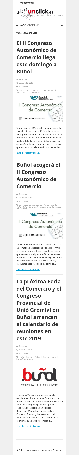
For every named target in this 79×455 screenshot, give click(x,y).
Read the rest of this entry (28, 152)
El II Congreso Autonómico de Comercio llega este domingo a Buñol (36, 57)
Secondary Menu (27, 24)
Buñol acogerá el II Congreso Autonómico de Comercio (38, 175)
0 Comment (24, 86)
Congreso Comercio (37, 207)
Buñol (25, 92)
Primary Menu (25, 3)
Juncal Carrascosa (53, 207)
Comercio (30, 357)
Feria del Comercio (43, 357)
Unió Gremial (34, 92)
